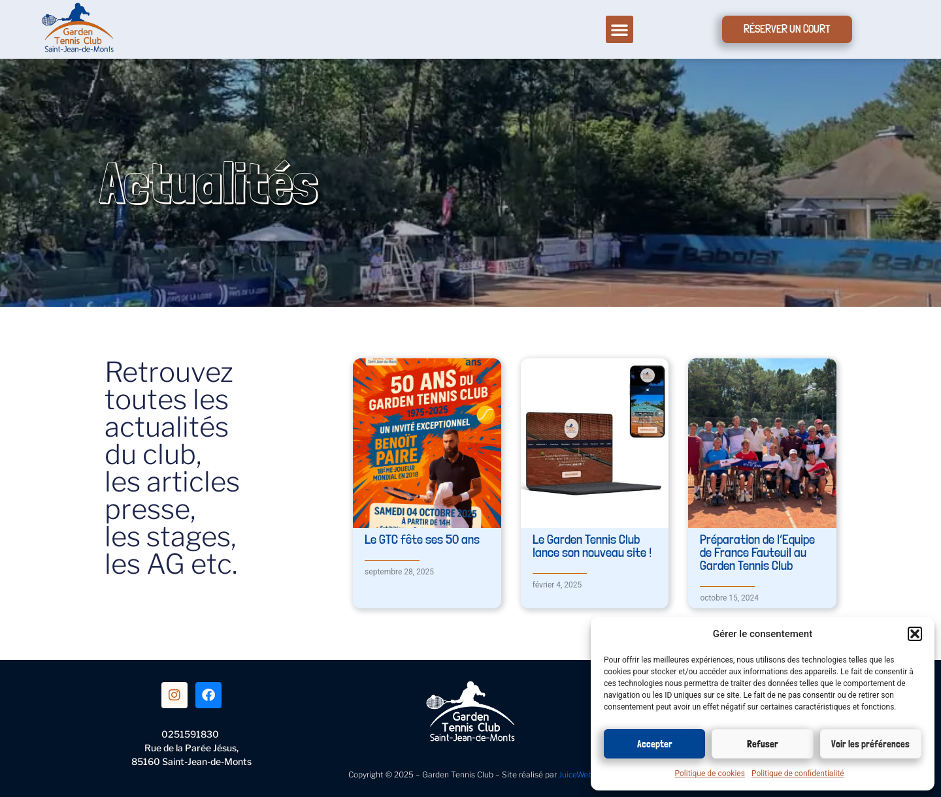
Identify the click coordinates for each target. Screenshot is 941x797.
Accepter (654, 744)
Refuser (762, 744)
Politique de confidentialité (797, 773)
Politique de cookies (710, 773)
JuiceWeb (576, 774)
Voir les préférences (870, 744)
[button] (914, 633)
